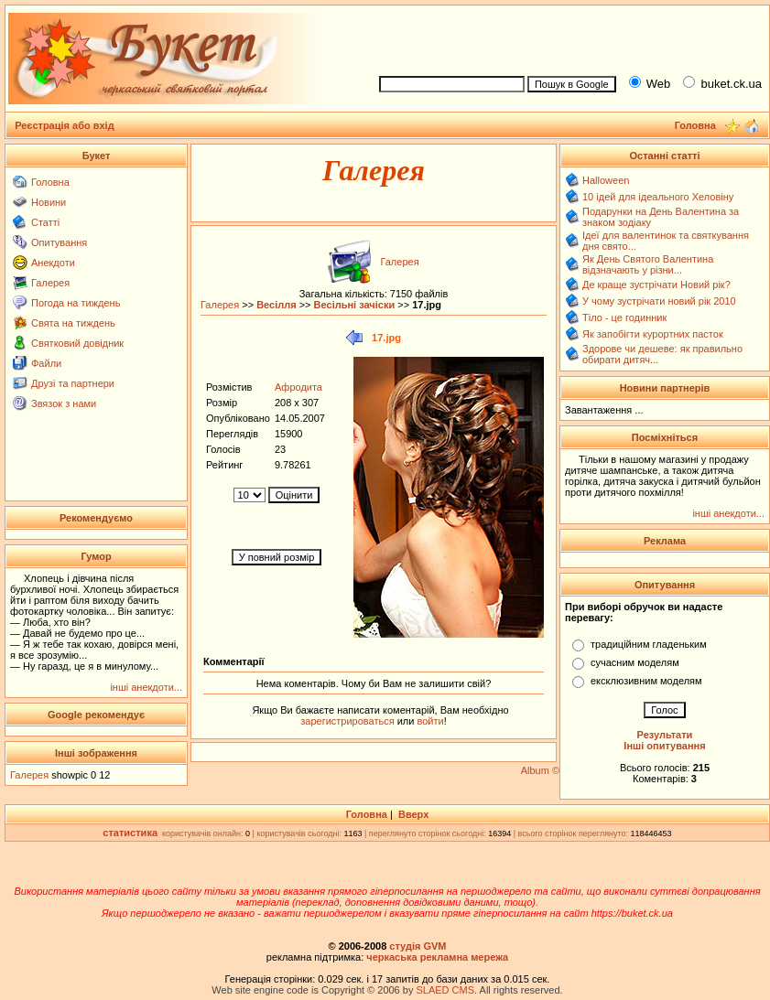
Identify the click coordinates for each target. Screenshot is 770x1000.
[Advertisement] (96, 455)
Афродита (298, 387)
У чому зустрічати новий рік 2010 (659, 301)
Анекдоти (53, 262)
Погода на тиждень (75, 302)
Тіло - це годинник (624, 317)
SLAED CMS (445, 989)
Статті (45, 222)
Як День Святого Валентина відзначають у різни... (647, 264)
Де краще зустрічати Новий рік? (656, 284)
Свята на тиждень (73, 322)
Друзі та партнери (72, 383)
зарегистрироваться (348, 720)
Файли (46, 363)
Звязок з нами (63, 403)
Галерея (50, 282)
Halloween (605, 180)
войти (428, 720)
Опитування (59, 242)
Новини (48, 202)
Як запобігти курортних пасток (652, 333)
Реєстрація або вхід (64, 125)
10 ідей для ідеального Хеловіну (657, 196)
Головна (50, 182)
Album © (540, 770)
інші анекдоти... (146, 687)
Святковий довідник (77, 343)
